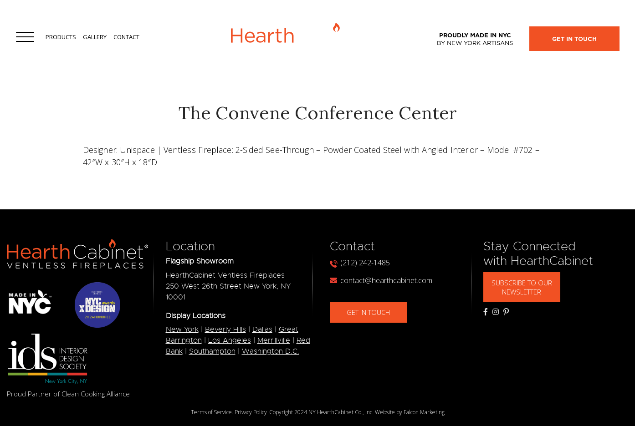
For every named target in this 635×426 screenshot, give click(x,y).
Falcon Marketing (424, 412)
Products (61, 37)
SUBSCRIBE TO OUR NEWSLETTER (528, 287)
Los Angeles (229, 340)
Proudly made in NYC (475, 39)
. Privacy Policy (249, 412)
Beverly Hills (225, 329)
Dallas (262, 329)
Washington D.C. (270, 351)
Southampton (212, 351)
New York (182, 329)
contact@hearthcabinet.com (381, 280)
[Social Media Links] (485, 312)
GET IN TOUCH (375, 312)
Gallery (95, 37)
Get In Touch (574, 39)
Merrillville (273, 340)
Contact (126, 37)
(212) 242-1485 (360, 263)
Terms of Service (211, 412)
